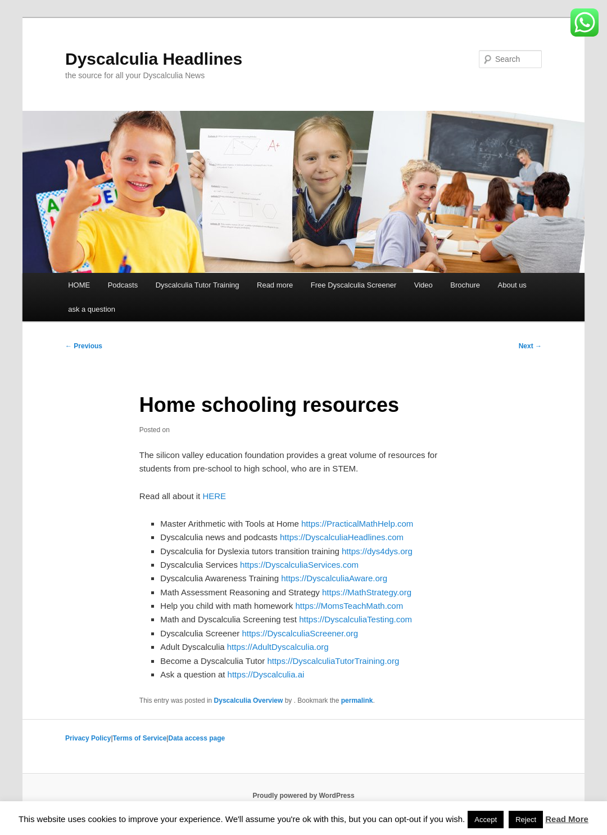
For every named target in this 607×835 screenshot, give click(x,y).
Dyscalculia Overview (248, 700)
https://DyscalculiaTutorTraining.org (333, 661)
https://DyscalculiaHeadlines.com (342, 537)
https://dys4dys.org (377, 551)
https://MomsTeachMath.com (349, 605)
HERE (214, 496)
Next (530, 346)
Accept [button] (485, 819)
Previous (83, 346)
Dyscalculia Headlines (153, 59)
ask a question (91, 309)
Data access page (196, 738)
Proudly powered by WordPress (303, 796)
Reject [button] (525, 819)
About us (512, 285)
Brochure (465, 285)
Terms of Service (140, 738)
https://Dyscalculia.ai (266, 674)
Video (423, 285)
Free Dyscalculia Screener (353, 285)
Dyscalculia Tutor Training (197, 285)
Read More (566, 819)
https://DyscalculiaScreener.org (300, 633)
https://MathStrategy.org (366, 592)
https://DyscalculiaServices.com (299, 564)
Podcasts (123, 285)
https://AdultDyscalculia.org (278, 647)
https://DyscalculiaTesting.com (355, 619)
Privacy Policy (88, 738)
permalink (357, 700)
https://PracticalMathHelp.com (357, 523)
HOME (79, 285)
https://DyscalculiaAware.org (334, 578)
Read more (275, 285)
